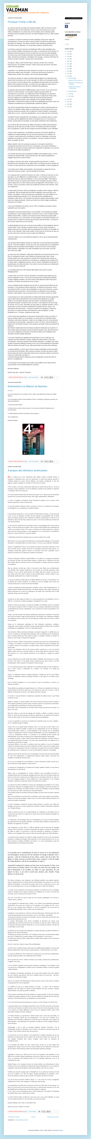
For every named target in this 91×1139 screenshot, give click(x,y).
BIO (67, 44)
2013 (68, 104)
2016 (68, 76)
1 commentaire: (32, 1111)
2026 (68, 51)
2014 (68, 101)
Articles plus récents (13, 1117)
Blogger (60, 1130)
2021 (68, 63)
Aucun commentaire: (33, 377)
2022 (68, 61)
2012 (68, 106)
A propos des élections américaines (27, 470)
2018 (68, 71)
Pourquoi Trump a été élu (22, 21)
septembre (71, 91)
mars (70, 93)
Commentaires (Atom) (22, 1120)
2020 (68, 66)
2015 (68, 99)
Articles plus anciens (53, 1117)
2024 (68, 56)
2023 (68, 59)
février (70, 96)
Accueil (33, 1117)
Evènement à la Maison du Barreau (27, 386)
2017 (68, 73)
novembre (71, 78)
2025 (68, 54)
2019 (68, 68)
